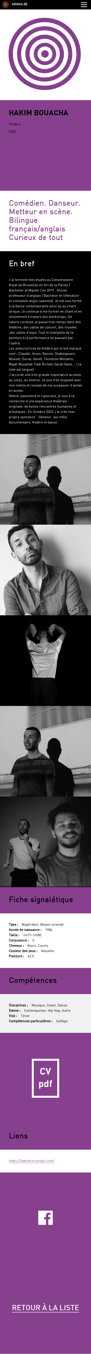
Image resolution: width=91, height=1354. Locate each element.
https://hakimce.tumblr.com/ (31, 1161)
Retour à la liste (45, 1308)
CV (45, 1078)
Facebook (45, 1218)
